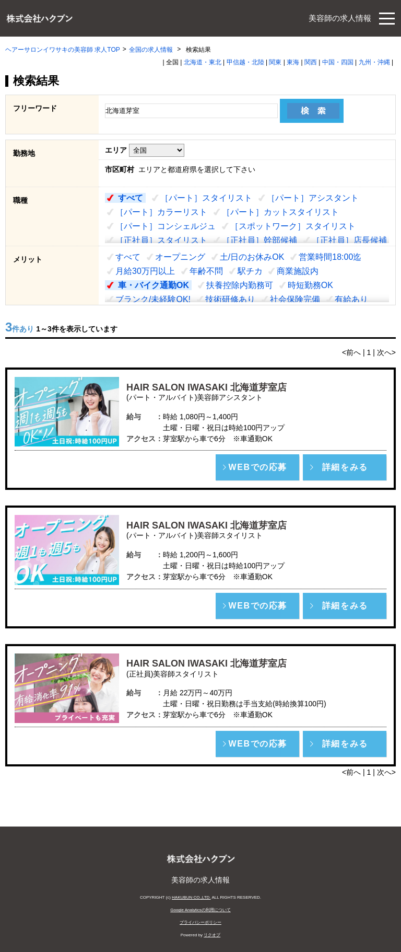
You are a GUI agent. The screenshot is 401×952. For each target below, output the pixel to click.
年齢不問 (206, 271)
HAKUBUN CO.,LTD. (191, 897)
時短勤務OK (310, 285)
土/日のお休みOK (252, 257)
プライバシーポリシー (200, 922)
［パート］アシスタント (313, 197)
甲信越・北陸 (245, 62)
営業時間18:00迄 (330, 257)
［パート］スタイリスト (206, 197)
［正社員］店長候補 (349, 240)
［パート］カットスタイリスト (280, 212)
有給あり (351, 299)
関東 (275, 62)
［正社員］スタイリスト (161, 240)
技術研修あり (230, 299)
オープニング (180, 257)
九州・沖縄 (374, 62)
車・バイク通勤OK (153, 285)
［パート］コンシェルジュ (165, 226)
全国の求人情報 (151, 49)
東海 (293, 62)
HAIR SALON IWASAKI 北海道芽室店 (206, 387)
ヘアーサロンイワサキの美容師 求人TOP (62, 49)
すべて (130, 197)
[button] (257, 467)
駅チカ (250, 271)
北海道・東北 (202, 62)
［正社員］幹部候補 (259, 240)
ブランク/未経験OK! (153, 299)
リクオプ (212, 935)
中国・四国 (337, 62)
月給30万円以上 (145, 271)
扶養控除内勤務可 (239, 285)
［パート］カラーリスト (161, 212)
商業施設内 (298, 271)
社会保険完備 (295, 299)
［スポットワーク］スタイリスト (293, 226)
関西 (310, 62)
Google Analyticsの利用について (200, 910)
